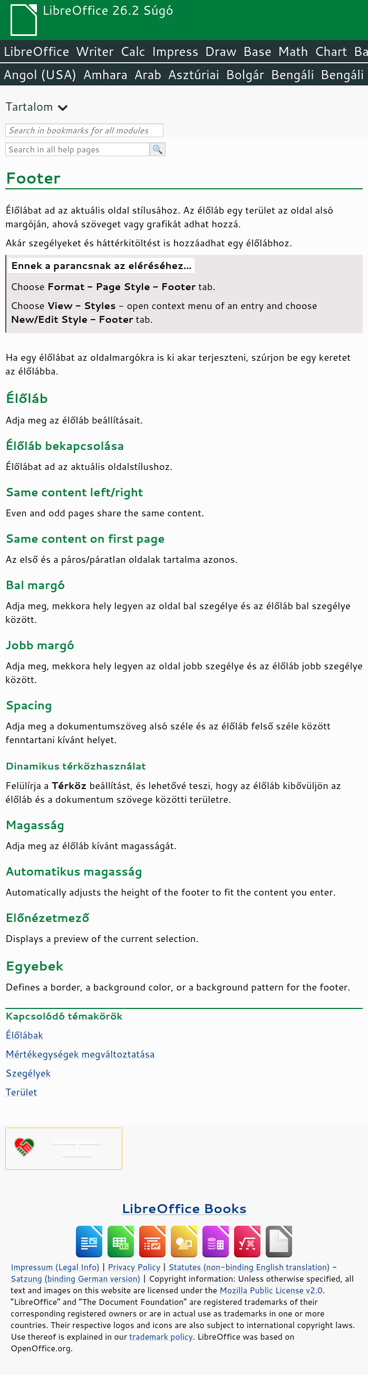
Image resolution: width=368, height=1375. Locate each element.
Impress (175, 51)
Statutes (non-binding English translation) (249, 1267)
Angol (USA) (39, 74)
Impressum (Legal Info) (55, 1267)
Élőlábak (24, 1035)
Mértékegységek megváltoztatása (80, 1054)
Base (257, 51)
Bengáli (292, 74)
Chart (330, 51)
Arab (147, 74)
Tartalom (29, 106)
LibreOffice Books (184, 1208)
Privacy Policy (134, 1267)
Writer (94, 51)
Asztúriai (193, 74)
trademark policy (160, 1336)
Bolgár (245, 74)
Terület (21, 1092)
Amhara (105, 74)
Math (293, 51)
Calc (133, 51)
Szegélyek (28, 1073)
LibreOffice (36, 51)
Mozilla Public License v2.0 (271, 1290)
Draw (220, 51)
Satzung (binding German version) (76, 1278)
